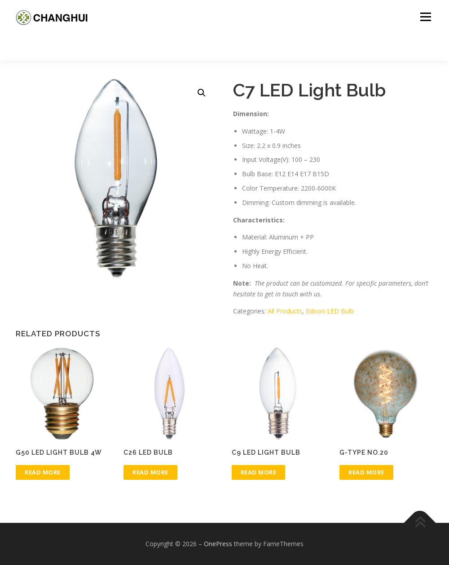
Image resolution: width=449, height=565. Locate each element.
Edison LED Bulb (330, 311)
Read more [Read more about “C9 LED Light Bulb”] (259, 472)
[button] (202, 93)
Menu (425, 17)
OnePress (218, 543)
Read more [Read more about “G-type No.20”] (366, 472)
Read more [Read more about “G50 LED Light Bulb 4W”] (43, 472)
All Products (285, 311)
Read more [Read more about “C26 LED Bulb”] (150, 472)
